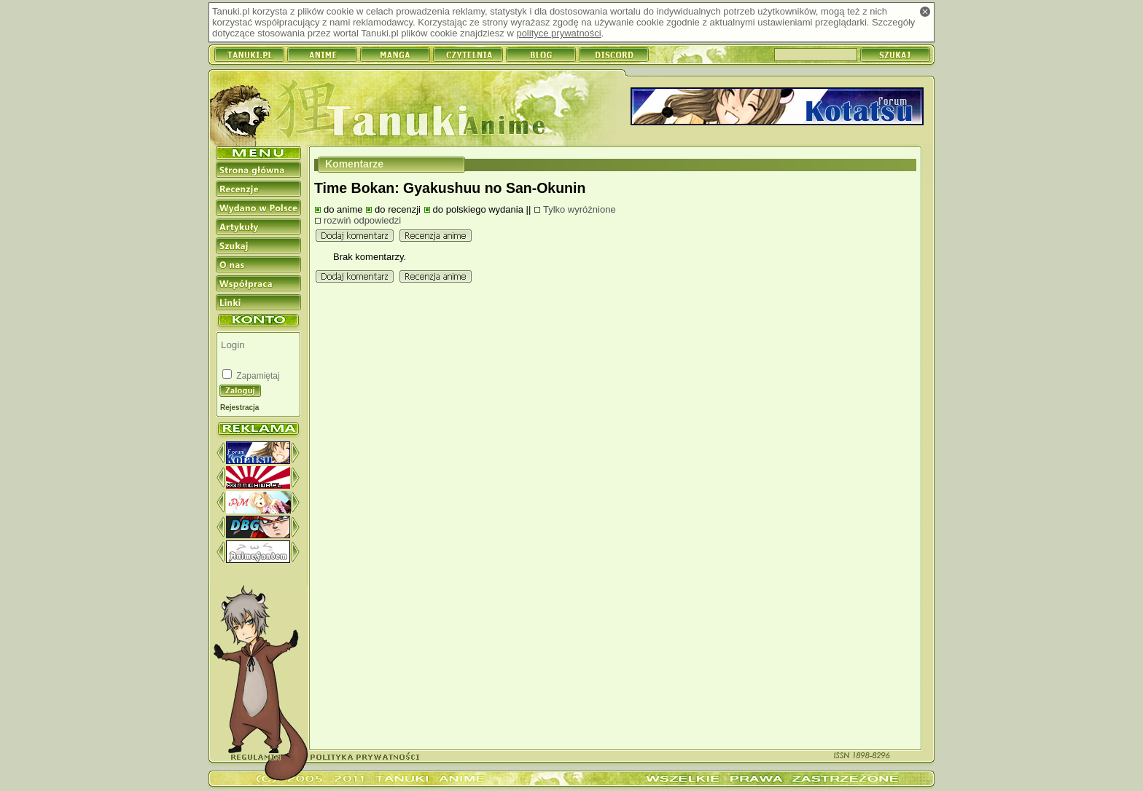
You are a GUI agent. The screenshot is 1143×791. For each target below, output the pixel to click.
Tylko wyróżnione (579, 209)
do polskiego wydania (478, 209)
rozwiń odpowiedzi (362, 220)
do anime (343, 209)
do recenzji (398, 209)
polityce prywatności (558, 33)
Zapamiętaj (257, 376)
